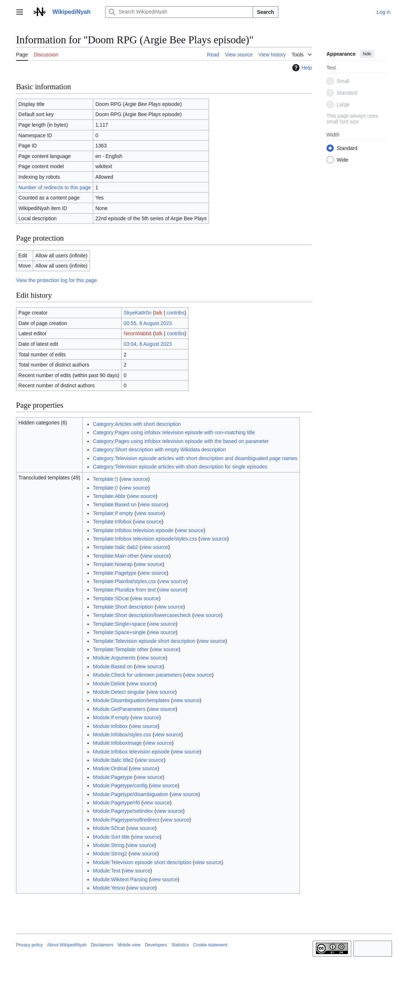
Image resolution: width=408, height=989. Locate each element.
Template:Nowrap (112, 564)
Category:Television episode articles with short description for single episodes (180, 467)
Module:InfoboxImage (117, 743)
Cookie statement (210, 945)
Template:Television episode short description (144, 641)
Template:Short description (123, 607)
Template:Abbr (109, 496)
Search (265, 12)
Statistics (180, 945)
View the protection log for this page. (57, 280)
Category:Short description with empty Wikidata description (159, 449)
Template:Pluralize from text (124, 590)
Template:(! (105, 488)
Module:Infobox (110, 726)
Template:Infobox (112, 522)
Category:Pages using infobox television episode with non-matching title (174, 432)
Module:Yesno (109, 888)
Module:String (108, 845)
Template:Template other (120, 649)
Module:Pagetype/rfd (116, 803)
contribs (176, 313)
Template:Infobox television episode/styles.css (145, 539)
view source (134, 479)
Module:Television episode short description (142, 862)
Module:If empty (111, 717)
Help (301, 67)
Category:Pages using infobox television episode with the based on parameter (181, 441)
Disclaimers (102, 945)
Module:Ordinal (110, 768)
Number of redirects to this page (55, 187)
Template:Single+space (119, 624)
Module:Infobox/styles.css (122, 734)
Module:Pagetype (112, 777)
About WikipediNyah (66, 945)
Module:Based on (112, 666)
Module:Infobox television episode (131, 752)
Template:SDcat (111, 598)
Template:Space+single (119, 632)
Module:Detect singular (119, 692)
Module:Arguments (114, 658)
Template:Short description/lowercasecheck (142, 615)
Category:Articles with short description (137, 424)
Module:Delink (109, 684)
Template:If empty (113, 513)
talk (159, 313)
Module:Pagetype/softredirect (126, 820)
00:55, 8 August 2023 (148, 323)
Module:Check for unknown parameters (137, 675)
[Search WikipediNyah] (179, 12)
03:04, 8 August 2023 (148, 344)
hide (367, 53)
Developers (156, 945)
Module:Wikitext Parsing (120, 879)
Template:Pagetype (114, 573)
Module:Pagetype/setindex (123, 811)
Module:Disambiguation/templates (131, 700)
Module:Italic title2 (113, 760)
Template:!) (105, 479)
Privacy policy (29, 945)
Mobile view (129, 945)
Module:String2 (110, 854)
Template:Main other (116, 556)
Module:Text (106, 871)
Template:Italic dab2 (115, 547)
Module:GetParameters (119, 709)
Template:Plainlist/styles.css (124, 581)
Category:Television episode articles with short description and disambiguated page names (195, 458)
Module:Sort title (111, 837)
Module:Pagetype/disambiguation (130, 794)
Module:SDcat (109, 828)
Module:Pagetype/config (120, 785)
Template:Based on (114, 504)
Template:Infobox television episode (133, 530)
